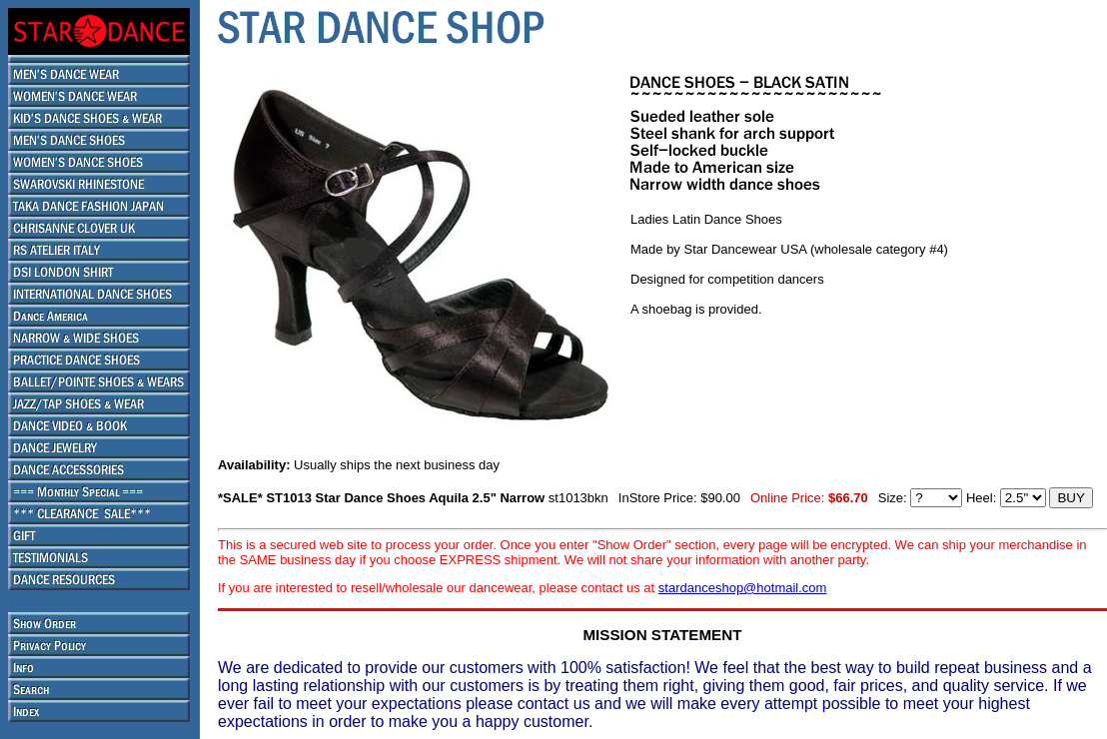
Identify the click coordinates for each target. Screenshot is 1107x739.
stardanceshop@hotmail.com (742, 587)
